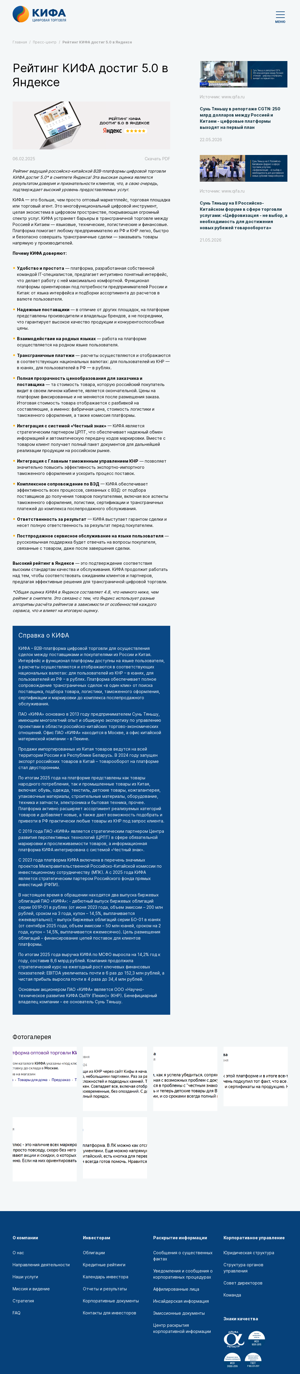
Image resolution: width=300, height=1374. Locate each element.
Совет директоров (243, 1282)
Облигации (94, 1252)
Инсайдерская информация (181, 1301)
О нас (18, 1252)
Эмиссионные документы (179, 1313)
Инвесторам (96, 1237)
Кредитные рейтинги (104, 1264)
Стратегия (23, 1300)
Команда (232, 1294)
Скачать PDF (157, 158)
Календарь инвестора (105, 1276)
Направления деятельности (41, 1264)
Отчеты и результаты (105, 1288)
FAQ (17, 1312)
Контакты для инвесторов (109, 1312)
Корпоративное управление (254, 1237)
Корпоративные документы (111, 1300)
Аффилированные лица (176, 1289)
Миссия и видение (31, 1288)
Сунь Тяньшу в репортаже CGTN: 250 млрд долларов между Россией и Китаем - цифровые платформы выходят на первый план (240, 118)
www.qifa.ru (233, 96)
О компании (25, 1237)
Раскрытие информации (180, 1237)
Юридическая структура (249, 1252)
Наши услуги (25, 1276)
